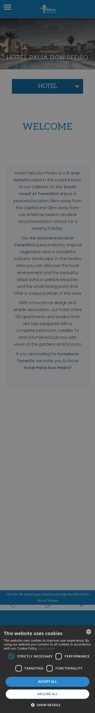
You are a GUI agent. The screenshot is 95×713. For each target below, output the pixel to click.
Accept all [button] (47, 681)
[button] (48, 704)
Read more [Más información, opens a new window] (47, 648)
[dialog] (47, 669)
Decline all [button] (47, 694)
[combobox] (88, 631)
